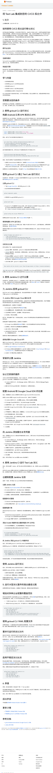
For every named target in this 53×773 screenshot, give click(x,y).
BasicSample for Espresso (9, 121)
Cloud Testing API (40, 349)
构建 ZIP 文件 (38, 169)
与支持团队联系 (39, 757)
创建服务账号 (25, 335)
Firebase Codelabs (7, 5)
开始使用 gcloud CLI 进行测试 (11, 179)
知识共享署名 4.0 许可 (22, 728)
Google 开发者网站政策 (13, 729)
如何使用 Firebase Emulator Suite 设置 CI (16, 702)
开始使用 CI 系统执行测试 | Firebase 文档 (15, 711)
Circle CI (38, 282)
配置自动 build (40, 472)
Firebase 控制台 (23, 217)
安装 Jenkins (39, 366)
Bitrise (33, 282)
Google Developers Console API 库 (16, 346)
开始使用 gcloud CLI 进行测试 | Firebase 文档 (16, 713)
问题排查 (16, 579)
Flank (11, 283)
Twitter (20, 761)
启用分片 (40, 637)
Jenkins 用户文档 (9, 725)
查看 (34, 597)
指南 (2, 757)
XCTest (25, 169)
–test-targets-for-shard (8, 641)
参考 (2, 759)
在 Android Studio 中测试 (32, 162)
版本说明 (38, 763)
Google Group (39, 761)
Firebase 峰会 (21, 759)
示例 (2, 761)
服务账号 (22, 308)
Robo (4, 54)
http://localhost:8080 (37, 367)
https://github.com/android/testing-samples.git (29, 504)
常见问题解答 (38, 766)
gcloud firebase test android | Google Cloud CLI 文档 (18, 722)
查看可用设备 (13, 226)
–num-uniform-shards (43, 639)
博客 (20, 757)
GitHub (3, 766)
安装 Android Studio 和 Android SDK (16, 125)
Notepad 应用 (13, 165)
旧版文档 (38, 768)
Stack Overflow (39, 759)
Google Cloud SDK (12, 186)
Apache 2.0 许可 (43, 728)
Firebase (4, 10)
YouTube (20, 763)
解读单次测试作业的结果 (20, 259)
